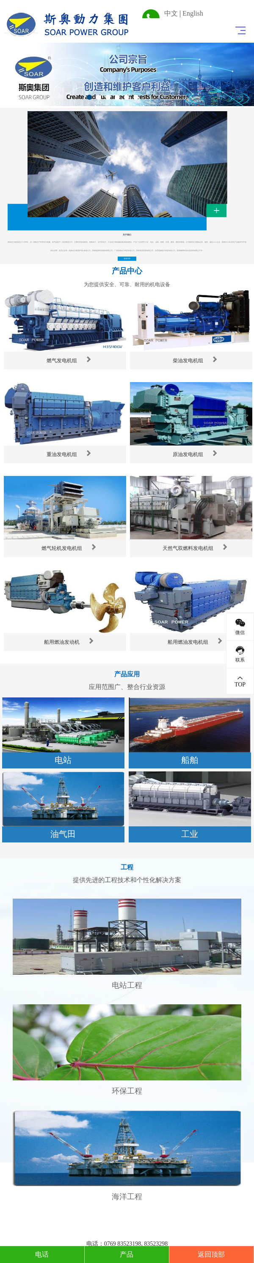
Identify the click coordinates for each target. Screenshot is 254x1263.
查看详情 (127, 258)
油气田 (63, 834)
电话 (42, 1254)
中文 (171, 13)
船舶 (189, 760)
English (192, 13)
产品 (126, 1254)
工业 (189, 834)
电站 (63, 760)
